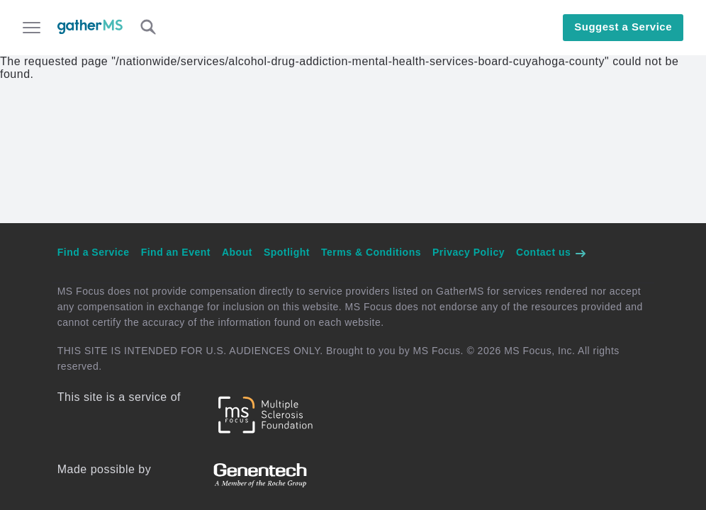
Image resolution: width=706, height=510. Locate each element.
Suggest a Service (623, 27)
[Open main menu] (31, 29)
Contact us (551, 252)
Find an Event (176, 252)
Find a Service (93, 252)
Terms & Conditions (371, 252)
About (237, 252)
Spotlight (287, 252)
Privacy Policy (468, 252)
